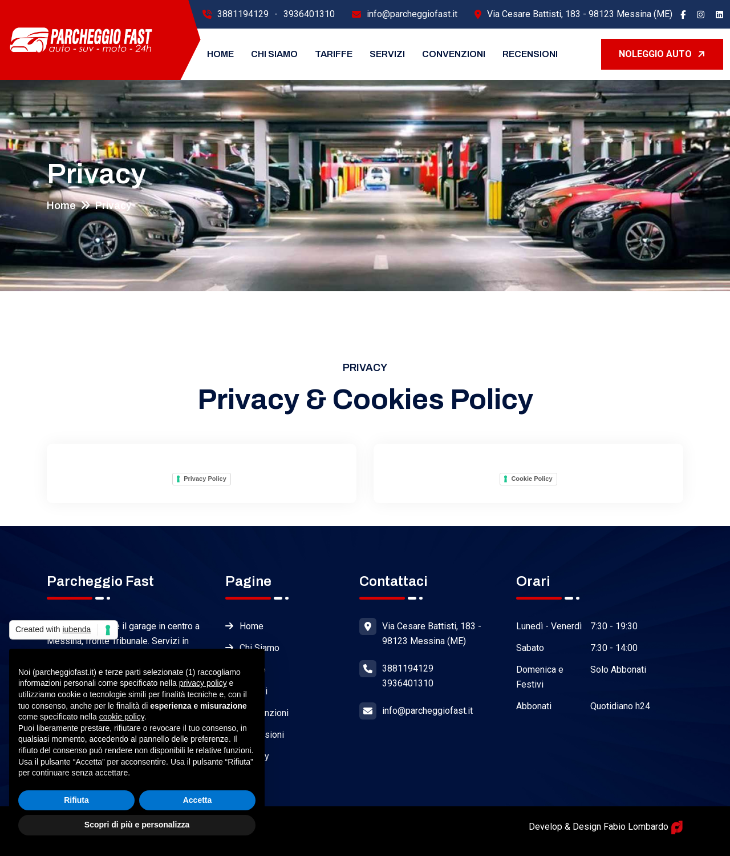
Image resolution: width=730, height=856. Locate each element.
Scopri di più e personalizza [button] (136, 824)
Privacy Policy (205, 478)
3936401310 (309, 14)
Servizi (387, 54)
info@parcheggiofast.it (412, 14)
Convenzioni (453, 54)
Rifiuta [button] (76, 800)
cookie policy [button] (121, 716)
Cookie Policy (531, 478)
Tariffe (333, 54)
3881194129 (243, 14)
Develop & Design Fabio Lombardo (606, 826)
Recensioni (530, 54)
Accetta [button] (197, 800)
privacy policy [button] (203, 683)
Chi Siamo (274, 54)
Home (220, 54)
